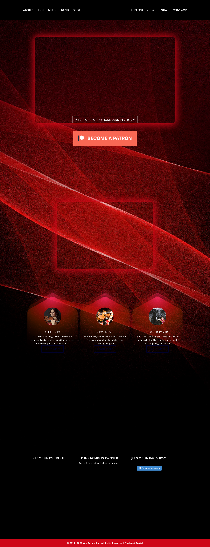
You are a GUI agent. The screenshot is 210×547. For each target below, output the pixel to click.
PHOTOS (144, 11)
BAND (58, 11)
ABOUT (21, 11)
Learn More (52, 349)
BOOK (69, 11)
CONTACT (187, 11)
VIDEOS (159, 11)
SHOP (33, 11)
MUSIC (45, 11)
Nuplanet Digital (134, 542)
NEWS (172, 11)
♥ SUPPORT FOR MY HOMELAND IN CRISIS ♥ (105, 120)
